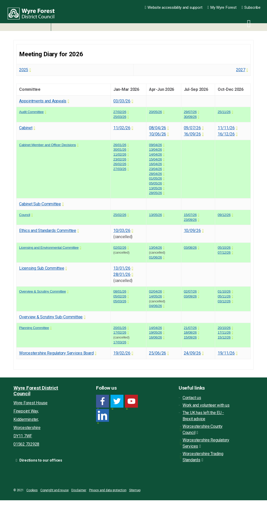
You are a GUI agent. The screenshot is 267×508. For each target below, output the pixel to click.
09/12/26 (224, 215)
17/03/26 (119, 342)
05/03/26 (119, 301)
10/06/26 (157, 134)
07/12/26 (224, 252)
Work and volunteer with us (206, 405)
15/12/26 (224, 337)
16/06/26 (155, 337)
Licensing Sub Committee (41, 268)
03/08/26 (190, 247)
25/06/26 (157, 353)
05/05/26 (155, 183)
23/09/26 (190, 220)
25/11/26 (224, 112)
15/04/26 (155, 159)
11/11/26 (226, 127)
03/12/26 (224, 301)
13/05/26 (155, 188)
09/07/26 (192, 127)
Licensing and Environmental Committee (48, 247)
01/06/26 (155, 257)
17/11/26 (224, 332)
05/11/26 (224, 296)
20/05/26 (155, 112)
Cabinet (25, 127)
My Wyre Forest (221, 7)
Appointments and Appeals (42, 101)
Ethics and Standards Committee (47, 230)
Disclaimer (78, 490)
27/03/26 (119, 169)
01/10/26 (224, 291)
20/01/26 (119, 328)
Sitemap (134, 490)
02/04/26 (155, 291)
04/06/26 (155, 306)
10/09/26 (192, 230)
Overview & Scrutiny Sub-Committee (51, 317)
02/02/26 (119, 247)
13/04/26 (155, 149)
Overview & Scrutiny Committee (42, 291)
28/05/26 (155, 193)
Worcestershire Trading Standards (203, 456)
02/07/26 (190, 291)
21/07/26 (190, 328)
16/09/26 (192, 134)
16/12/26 (226, 134)
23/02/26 (119, 159)
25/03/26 (119, 117)
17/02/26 (119, 332)
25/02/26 (119, 215)
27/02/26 (119, 112)
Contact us (192, 397)
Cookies (31, 490)
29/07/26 (190, 112)
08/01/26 (119, 291)
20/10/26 (224, 328)
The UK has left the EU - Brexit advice (203, 415)
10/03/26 (121, 230)
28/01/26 (121, 274)
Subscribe (251, 7)
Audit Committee (31, 112)
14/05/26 (155, 296)
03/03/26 (121, 101)
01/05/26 (155, 178)
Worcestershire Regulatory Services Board (56, 353)
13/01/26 (121, 268)
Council (24, 215)
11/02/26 (121, 127)
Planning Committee (34, 328)
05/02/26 (119, 296)
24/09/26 (192, 353)
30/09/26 (190, 117)
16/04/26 (155, 164)
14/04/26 (155, 154)
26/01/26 (119, 145)
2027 (240, 69)
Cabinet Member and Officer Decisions (47, 145)
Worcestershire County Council (203, 429)
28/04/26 (155, 174)
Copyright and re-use (54, 490)
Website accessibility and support (173, 7)
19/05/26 (155, 332)
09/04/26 (155, 145)
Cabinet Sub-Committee (40, 203)
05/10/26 (224, 247)
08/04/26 (157, 127)
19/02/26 (121, 353)
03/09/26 (190, 296)
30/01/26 (119, 149)
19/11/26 (226, 353)
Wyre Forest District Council (34, 15)
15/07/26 (190, 215)
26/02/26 (119, 164)
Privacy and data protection (108, 490)
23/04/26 (155, 169)
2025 (23, 69)
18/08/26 (190, 332)
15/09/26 (190, 337)
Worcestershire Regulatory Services (206, 443)
